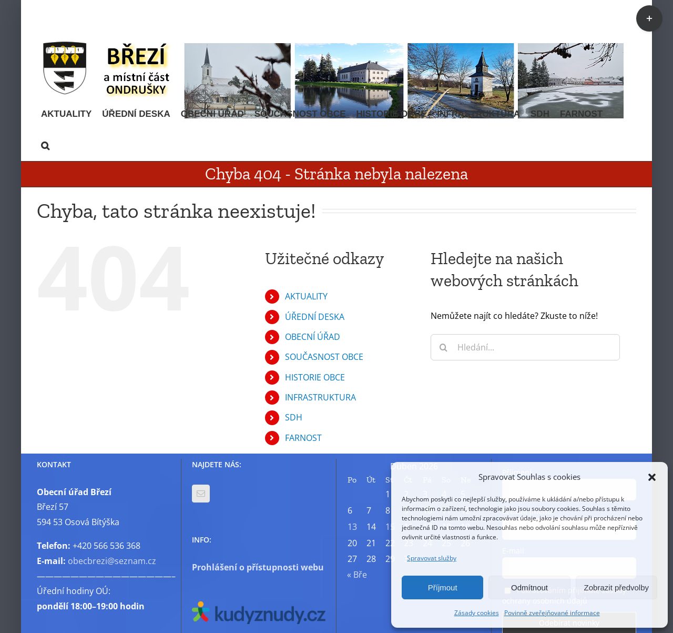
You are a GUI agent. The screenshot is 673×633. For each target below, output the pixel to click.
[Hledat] (444, 347)
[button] (652, 477)
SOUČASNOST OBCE (324, 357)
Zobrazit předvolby (616, 587)
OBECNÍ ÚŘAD (312, 337)
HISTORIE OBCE (315, 377)
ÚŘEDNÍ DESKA (314, 317)
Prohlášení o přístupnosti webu (258, 567)
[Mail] (201, 494)
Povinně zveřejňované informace (552, 612)
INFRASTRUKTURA (320, 397)
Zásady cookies (476, 612)
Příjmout (442, 587)
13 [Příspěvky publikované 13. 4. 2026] (352, 526)
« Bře (357, 574)
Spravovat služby (431, 558)
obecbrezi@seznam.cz (112, 561)
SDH (293, 417)
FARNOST (303, 438)
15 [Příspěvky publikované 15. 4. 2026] (390, 526)
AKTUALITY (306, 296)
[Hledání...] (525, 347)
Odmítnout (529, 587)
